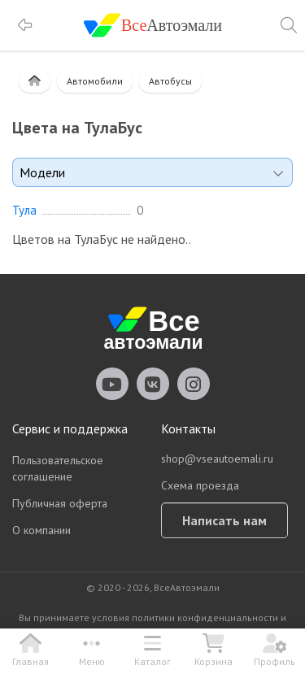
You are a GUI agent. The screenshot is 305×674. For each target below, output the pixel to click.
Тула (24, 210)
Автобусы (170, 81)
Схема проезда (200, 485)
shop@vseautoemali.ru (217, 458)
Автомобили (95, 81)
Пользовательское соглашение (57, 468)
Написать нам (224, 520)
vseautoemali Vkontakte (153, 383)
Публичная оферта (59, 503)
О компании (41, 530)
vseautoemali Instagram (193, 383)
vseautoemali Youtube (112, 383)
